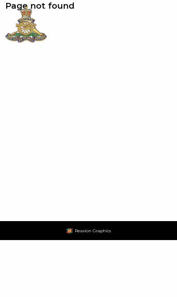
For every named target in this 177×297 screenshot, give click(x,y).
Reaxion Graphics (93, 230)
